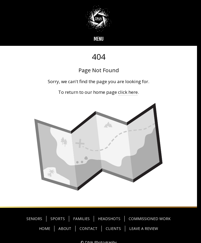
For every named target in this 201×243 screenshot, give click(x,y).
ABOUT (64, 228)
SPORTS (57, 218)
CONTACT (88, 228)
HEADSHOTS (109, 218)
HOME (44, 228)
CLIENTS (113, 228)
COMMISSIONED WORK (150, 218)
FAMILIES (81, 218)
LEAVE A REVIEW (143, 228)
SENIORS (34, 218)
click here (128, 92)
